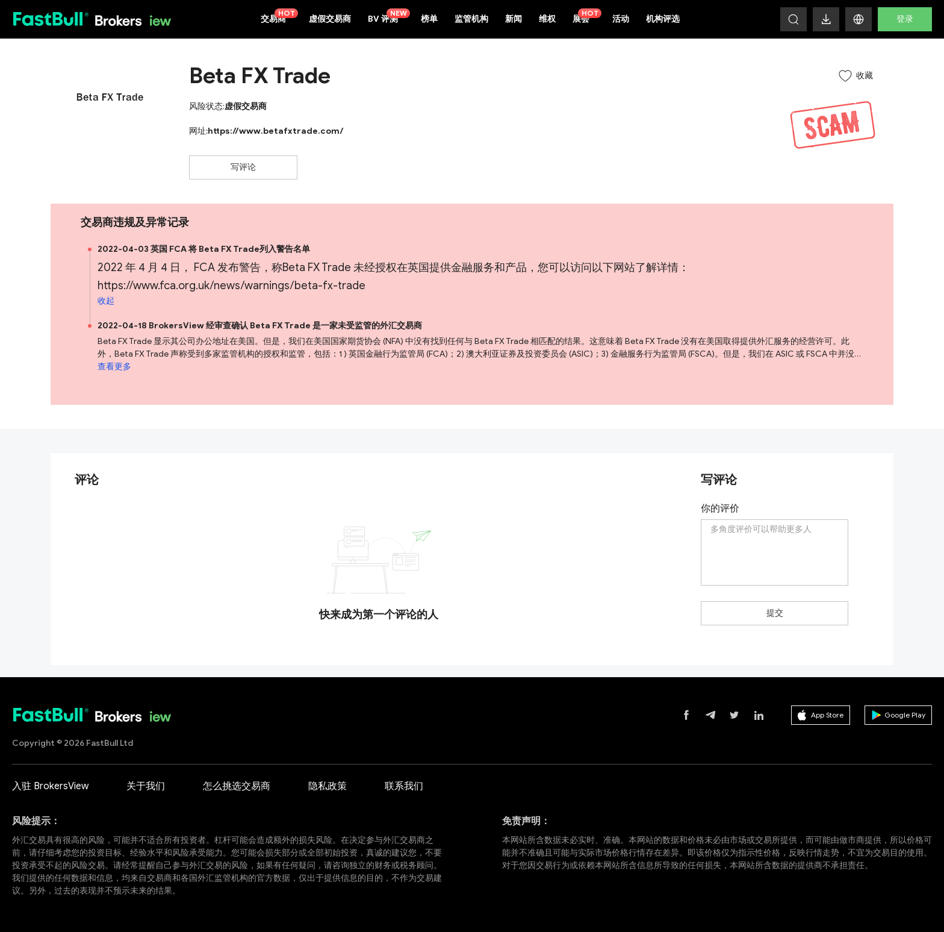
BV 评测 (389, 16)
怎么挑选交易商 (236, 786)
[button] (858, 19)
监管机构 (471, 19)
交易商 (279, 16)
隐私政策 (327, 786)
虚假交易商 (330, 19)
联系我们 (404, 786)
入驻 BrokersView (50, 786)
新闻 (513, 19)
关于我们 (145, 786)
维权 (547, 19)
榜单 (429, 19)
